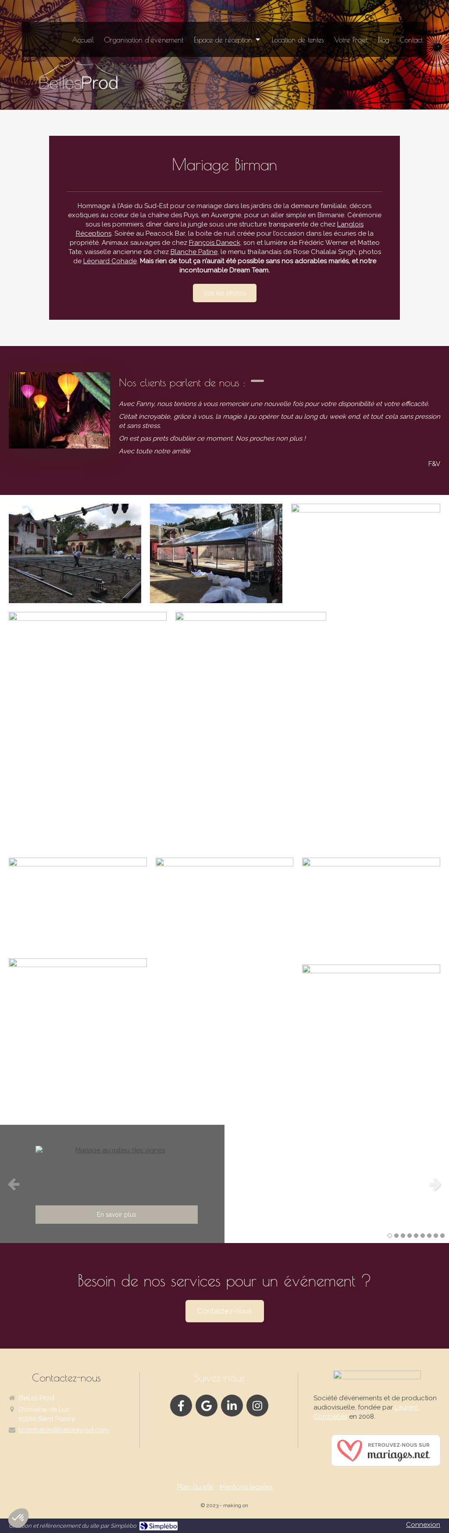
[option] (224, 1184)
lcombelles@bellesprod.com (64, 1430)
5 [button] (416, 1235)
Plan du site (195, 1487)
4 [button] (409, 1235)
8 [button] (436, 1235)
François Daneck (214, 243)
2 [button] (396, 1235)
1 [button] (390, 1235)
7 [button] (429, 1235)
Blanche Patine (194, 252)
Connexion (423, 1525)
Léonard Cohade (110, 261)
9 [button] (442, 1235)
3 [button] (403, 1235)
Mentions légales (246, 1487)
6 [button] (422, 1235)
